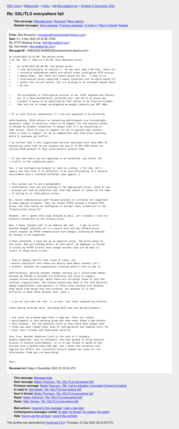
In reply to (91, 25)
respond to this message (46, 408)
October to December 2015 (98, 6)
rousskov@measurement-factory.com (61, 34)
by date (62, 411)
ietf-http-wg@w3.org (65, 6)
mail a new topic (74, 408)
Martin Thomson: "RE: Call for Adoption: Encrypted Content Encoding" (83, 385)
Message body (43, 21)
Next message (49, 25)
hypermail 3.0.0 (55, 422)
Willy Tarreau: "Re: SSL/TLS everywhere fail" (51, 401)
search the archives (65, 415)
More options (76, 21)
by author (104, 411)
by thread (75, 411)
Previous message (71, 25)
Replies (123, 25)
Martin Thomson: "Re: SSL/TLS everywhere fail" (64, 381)
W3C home (14, 6)
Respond (60, 21)
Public (45, 6)
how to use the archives (36, 415)
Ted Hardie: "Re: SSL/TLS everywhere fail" (55, 389)
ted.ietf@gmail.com (42, 46)
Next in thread (108, 25)
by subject (89, 411)
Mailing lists (31, 6)
